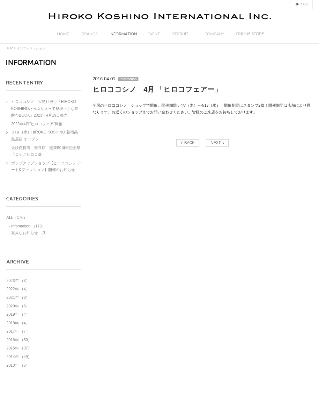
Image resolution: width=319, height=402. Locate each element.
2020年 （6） (18, 306)
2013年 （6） (18, 365)
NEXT (216, 142)
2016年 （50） (19, 340)
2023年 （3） (18, 280)
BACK (189, 142)
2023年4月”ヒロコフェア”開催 (37, 124)
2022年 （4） (18, 289)
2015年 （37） (19, 348)
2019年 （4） (18, 314)
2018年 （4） (18, 323)
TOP (9, 48)
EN (305, 4)
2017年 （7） (18, 331)
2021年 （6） (18, 297)
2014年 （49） (19, 357)
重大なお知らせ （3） (30, 233)
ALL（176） (16, 217)
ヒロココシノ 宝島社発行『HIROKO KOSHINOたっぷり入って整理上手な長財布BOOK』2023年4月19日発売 (44, 108)
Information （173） (28, 226)
